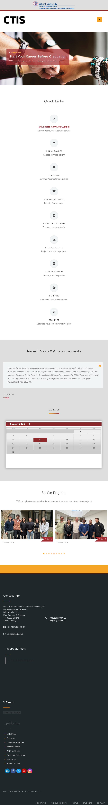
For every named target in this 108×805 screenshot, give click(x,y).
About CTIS (41, 803)
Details (6, 398)
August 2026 (17, 424)
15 (80, 440)
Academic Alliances (54, 199)
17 (13, 444)
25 (26, 448)
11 (26, 440)
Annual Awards (54, 151)
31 (13, 452)
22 (80, 444)
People (74, 803)
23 (94, 444)
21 (67, 444)
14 (67, 440)
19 (40, 444)
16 (94, 440)
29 (80, 448)
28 (67, 448)
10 (13, 440)
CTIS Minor (54, 320)
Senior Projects (54, 247)
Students (87, 803)
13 (53, 440)
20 (53, 444)
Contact (101, 803)
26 (40, 448)
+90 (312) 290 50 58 (57, 618)
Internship (54, 175)
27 (53, 448)
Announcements (59, 803)
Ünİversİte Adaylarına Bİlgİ (54, 127)
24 (13, 448)
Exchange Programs (54, 223)
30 (94, 448)
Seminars (54, 296)
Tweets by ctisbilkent (12, 712)
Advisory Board (54, 272)
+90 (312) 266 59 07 (57, 621)
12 (40, 440)
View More (8, 542)
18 (26, 444)
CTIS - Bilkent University (21, 660)
